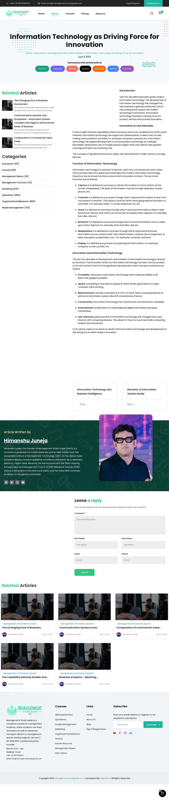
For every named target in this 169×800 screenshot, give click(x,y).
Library (55, 13)
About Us (100, 13)
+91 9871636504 (16, 755)
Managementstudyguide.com (69, 778)
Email (77, 554)
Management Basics (65, 748)
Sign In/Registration (96, 729)
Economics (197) (10, 163)
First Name (79, 538)
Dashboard (153, 3)
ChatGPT (42, 68)
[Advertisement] (94, 107)
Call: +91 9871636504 (18, 3)
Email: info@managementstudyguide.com (60, 3)
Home (41, 13)
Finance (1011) (9, 170)
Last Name (127, 538)
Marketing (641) (10, 188)
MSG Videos (61, 753)
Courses (70, 13)
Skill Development (64, 714)
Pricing (85, 13)
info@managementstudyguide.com (27, 759)
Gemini (113, 68)
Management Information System (65, 53)
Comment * (80, 513)
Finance (59, 738)
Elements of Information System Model (144, 397)
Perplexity (57, 68)
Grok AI (85, 68)
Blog (89, 724)
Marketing (60, 729)
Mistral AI (99, 68)
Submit (84, 572)
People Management (65, 724)
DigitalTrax (105, 778)
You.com (127, 68)
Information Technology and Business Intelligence (94, 397)
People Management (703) (16, 207)
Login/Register (133, 3)
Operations (40, 53)
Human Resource (63, 743)
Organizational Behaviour (67, 733)
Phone (125, 554)
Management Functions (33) (17, 182)
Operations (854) (11, 195)
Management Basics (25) (15, 176)
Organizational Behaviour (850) (19, 201)
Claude (72, 68)
